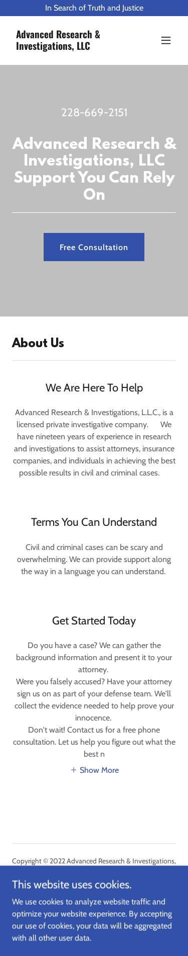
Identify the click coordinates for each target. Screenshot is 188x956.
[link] (69, 47)
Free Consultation (94, 247)
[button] (166, 40)
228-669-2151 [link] (94, 112)
